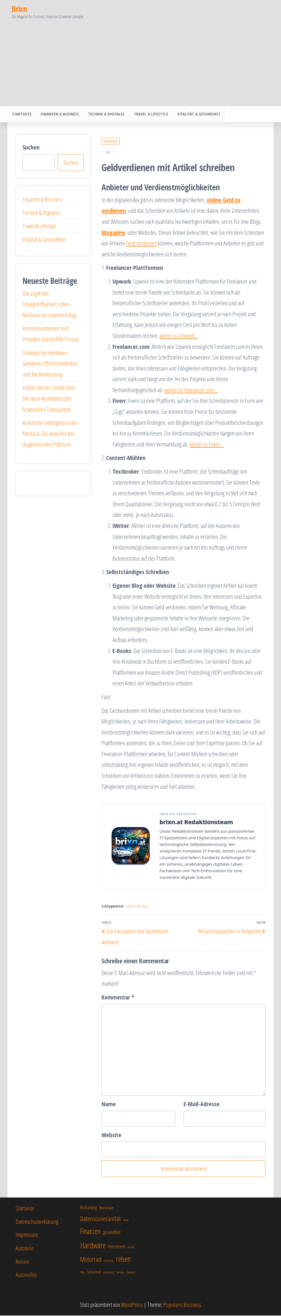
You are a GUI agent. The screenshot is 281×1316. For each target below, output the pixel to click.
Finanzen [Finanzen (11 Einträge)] (90, 1232)
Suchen (31, 147)
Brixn (19, 9)
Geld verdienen (141, 243)
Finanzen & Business (58, 114)
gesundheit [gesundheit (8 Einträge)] (111, 1232)
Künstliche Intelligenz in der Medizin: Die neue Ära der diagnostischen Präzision (50, 434)
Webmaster (110, 141)
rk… (194, 336)
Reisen (22, 1262)
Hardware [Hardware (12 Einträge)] (93, 1245)
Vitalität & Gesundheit (194, 114)
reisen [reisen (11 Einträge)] (123, 1259)
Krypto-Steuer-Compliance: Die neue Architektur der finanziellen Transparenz (49, 399)
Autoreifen (26, 1275)
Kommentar (118, 997)
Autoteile (25, 1248)
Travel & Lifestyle (148, 114)
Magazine (113, 233)
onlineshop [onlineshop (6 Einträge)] (109, 1261)
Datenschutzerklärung (37, 1222)
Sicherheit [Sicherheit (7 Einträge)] (94, 1272)
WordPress (132, 1305)
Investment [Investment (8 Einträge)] (116, 1247)
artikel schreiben (137, 906)
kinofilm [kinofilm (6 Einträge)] (131, 1248)
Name (109, 1104)
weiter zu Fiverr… (207, 444)
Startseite (21, 114)
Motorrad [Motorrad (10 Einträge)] (91, 1259)
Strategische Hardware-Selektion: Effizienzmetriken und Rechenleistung (50, 364)
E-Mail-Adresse (202, 1104)
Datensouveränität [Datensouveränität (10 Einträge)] (100, 1219)
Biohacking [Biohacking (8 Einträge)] (88, 1208)
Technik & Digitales (104, 114)
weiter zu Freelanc (182, 390)
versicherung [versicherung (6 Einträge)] (108, 1273)
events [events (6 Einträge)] (126, 1220)
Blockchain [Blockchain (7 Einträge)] (106, 1208)
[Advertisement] (140, 64)
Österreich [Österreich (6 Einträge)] (131, 1273)
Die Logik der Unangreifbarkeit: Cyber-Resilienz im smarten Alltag (49, 305)
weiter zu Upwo (174, 336)
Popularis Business (182, 1305)
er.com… (208, 390)
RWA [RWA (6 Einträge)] (82, 1273)
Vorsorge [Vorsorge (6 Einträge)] (120, 1273)
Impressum (27, 1235)
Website (111, 1135)
